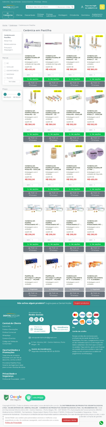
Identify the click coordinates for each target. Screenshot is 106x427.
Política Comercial (9, 332)
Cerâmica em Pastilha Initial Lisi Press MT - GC (52, 112)
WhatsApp (37, 2)
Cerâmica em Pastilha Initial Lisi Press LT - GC (94, 57)
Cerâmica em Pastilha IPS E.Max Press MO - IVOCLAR (74, 112)
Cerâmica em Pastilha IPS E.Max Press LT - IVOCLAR (94, 112)
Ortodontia (74, 15)
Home (4, 25)
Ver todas (12, 81)
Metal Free (8, 41)
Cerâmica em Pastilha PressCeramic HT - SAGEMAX (32, 222)
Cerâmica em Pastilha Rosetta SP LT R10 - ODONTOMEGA (94, 167)
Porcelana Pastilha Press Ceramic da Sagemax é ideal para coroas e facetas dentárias (13, 365)
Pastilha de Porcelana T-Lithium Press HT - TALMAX (53, 277)
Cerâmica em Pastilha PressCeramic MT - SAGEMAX (53, 222)
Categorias (8, 15)
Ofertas (44, 2)
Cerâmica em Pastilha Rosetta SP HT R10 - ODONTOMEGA (32, 57)
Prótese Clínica (40, 15)
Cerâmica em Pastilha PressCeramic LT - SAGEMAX (73, 222)
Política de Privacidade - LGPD (13, 379)
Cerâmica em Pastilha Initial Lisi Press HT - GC (73, 57)
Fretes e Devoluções (10, 329)
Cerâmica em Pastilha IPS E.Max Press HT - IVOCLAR (53, 167)
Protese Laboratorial (51, 15)
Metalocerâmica (10, 44)
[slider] (5, 94)
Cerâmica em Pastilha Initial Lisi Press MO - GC (32, 112)
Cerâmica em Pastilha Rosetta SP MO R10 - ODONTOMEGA (53, 57)
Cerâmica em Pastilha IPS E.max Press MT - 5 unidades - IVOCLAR (74, 167)
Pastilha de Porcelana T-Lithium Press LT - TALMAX (33, 277)
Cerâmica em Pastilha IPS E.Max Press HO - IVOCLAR (32, 167)
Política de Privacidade (13, 423)
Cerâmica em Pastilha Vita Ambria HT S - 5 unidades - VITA (74, 277)
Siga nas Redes (16, 2)
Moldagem (62, 15)
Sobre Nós (5, 2)
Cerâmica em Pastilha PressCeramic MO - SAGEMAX (94, 222)
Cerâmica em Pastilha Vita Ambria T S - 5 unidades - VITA (95, 277)
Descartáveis (30, 15)
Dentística (85, 15)
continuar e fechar (69, 420)
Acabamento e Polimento (97, 15)
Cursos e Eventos (27, 2)
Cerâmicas (13, 25)
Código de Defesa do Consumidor (10, 343)
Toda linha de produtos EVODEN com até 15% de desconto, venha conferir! (11, 358)
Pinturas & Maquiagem (8, 49)
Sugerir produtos (82, 303)
